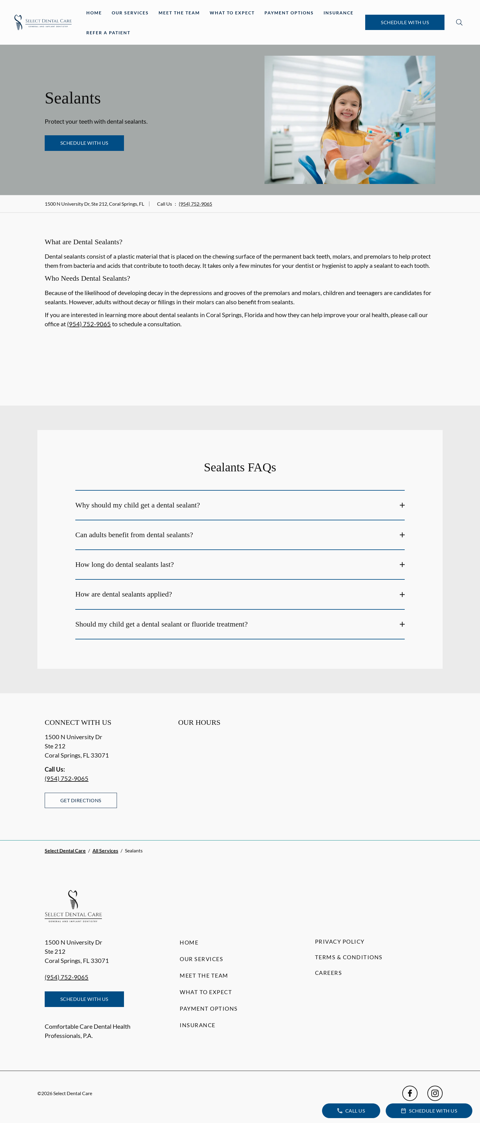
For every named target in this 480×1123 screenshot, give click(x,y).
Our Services (130, 12)
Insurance (339, 12)
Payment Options (289, 12)
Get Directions (80, 800)
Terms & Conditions (349, 957)
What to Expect (232, 12)
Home (94, 12)
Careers (328, 972)
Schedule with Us (405, 22)
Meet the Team (179, 12)
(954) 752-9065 (195, 204)
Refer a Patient (108, 32)
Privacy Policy (340, 941)
